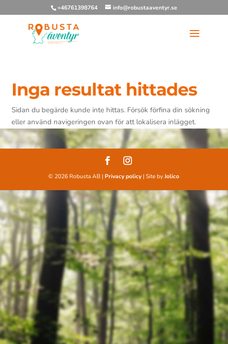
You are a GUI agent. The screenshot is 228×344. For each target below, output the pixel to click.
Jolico (171, 176)
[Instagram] (127, 162)
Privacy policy (123, 176)
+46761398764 (77, 7)
